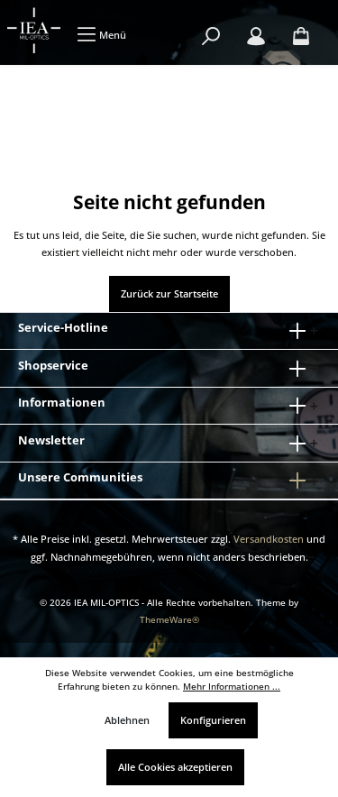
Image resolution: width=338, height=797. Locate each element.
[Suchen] (211, 36)
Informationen (61, 402)
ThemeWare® (169, 620)
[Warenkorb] (301, 36)
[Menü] (101, 34)
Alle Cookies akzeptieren (175, 767)
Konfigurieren (213, 720)
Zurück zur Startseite (169, 293)
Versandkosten (268, 538)
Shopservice (53, 365)
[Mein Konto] (256, 36)
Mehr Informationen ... (231, 686)
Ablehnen (127, 720)
